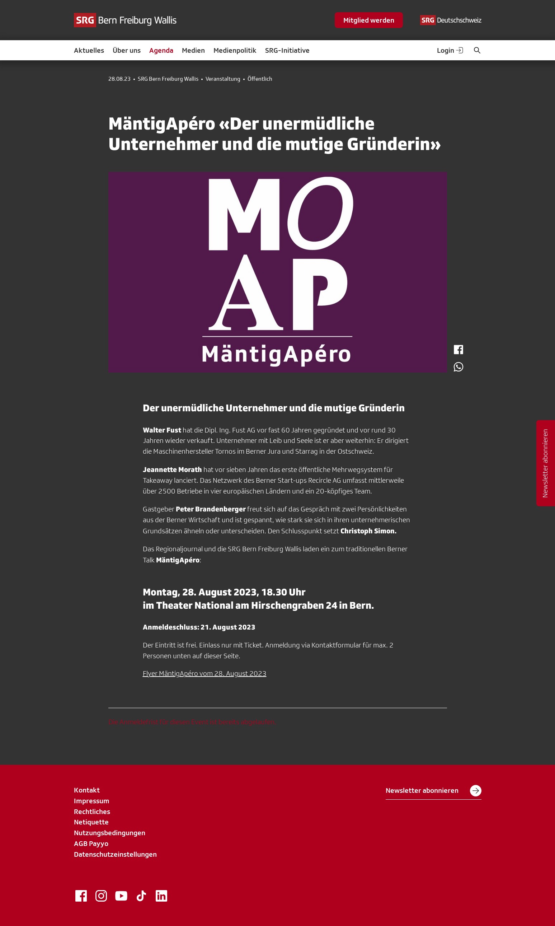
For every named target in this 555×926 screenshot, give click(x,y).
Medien (193, 50)
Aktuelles (89, 50)
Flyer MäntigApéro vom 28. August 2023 (205, 673)
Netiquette (91, 822)
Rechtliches (92, 811)
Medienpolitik (235, 50)
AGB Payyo (91, 843)
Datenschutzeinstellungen (115, 854)
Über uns (127, 50)
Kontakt (87, 790)
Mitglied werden (368, 20)
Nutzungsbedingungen (109, 833)
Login (450, 50)
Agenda (161, 50)
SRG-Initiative (287, 50)
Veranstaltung (223, 79)
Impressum (91, 801)
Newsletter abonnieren (433, 790)
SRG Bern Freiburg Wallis (168, 79)
